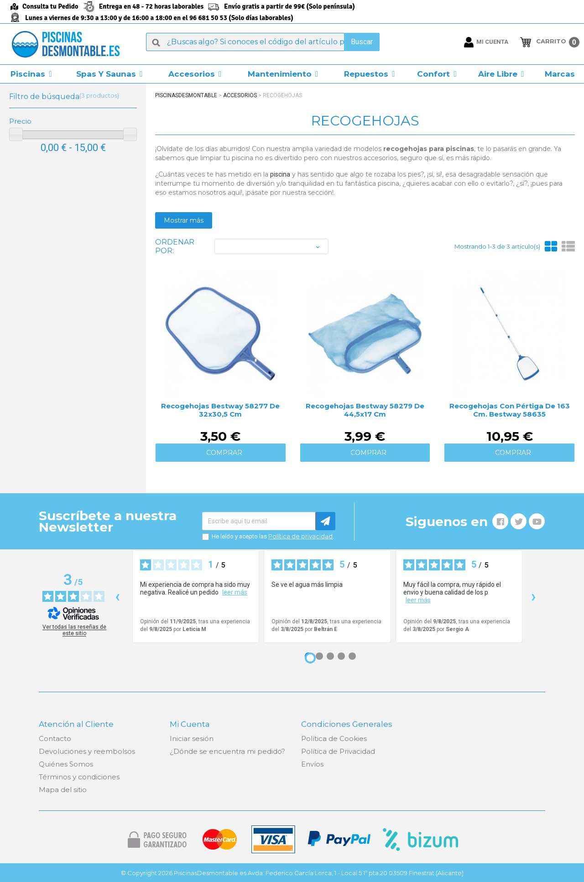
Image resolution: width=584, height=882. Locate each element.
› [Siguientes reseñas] (533, 596)
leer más (234, 592)
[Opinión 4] (341, 656)
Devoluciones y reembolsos (87, 751)
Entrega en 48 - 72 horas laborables (151, 6)
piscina (280, 174)
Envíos (312, 764)
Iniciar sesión (192, 738)
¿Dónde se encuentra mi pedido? (227, 751)
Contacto (55, 738)
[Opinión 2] (319, 656)
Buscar (362, 41)
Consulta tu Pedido (50, 6)
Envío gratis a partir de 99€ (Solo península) (289, 6)
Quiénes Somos (66, 764)
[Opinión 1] (310, 657)
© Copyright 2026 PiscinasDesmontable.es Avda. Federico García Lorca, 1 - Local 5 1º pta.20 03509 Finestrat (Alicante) (292, 873)
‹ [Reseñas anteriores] (117, 596)
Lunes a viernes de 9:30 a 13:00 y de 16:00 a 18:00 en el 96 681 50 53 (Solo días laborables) (159, 18)
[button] (31, 74)
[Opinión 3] (330, 656)
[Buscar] (263, 42)
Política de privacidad (300, 536)
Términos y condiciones (79, 776)
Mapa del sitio (63, 789)
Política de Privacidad (338, 751)
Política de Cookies (334, 738)
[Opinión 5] (352, 656)
